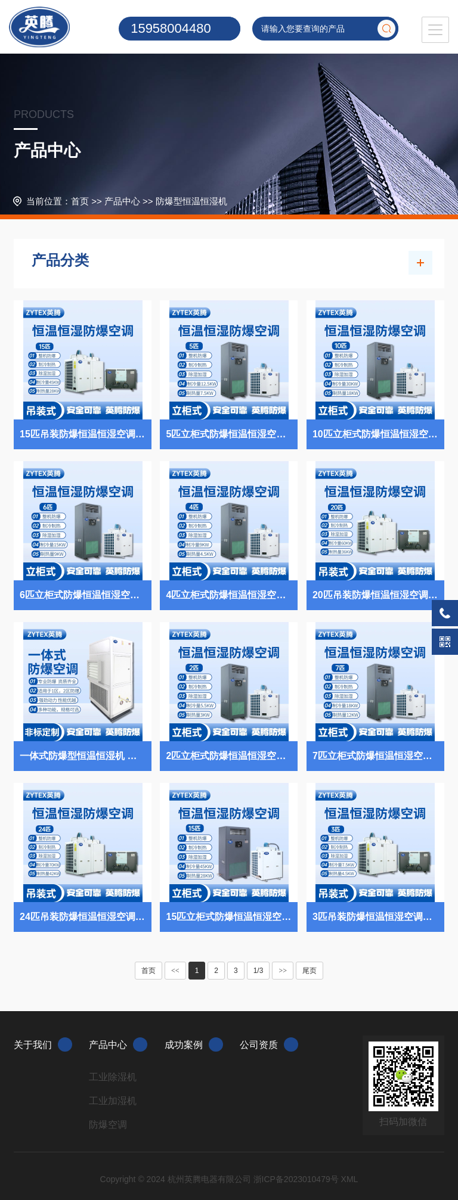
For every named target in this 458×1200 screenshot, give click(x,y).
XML (349, 1179)
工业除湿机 (113, 1077)
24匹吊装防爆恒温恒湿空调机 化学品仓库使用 (85, 917)
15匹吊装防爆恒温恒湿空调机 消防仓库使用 (85, 434)
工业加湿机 (113, 1101)
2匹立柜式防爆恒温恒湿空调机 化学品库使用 (232, 756)
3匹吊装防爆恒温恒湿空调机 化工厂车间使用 (378, 917)
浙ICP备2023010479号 (296, 1179)
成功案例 (194, 1044)
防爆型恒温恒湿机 (191, 201)
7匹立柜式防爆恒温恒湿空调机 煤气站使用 (378, 756)
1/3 (258, 970)
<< (175, 970)
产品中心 (122, 201)
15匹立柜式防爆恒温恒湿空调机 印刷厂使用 (232, 917)
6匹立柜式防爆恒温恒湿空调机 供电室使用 (85, 595)
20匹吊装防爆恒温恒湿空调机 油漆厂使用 (378, 595)
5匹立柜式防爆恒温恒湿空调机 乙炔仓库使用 (232, 434)
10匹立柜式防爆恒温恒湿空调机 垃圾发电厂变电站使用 (378, 434)
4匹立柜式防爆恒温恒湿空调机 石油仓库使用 (232, 595)
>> (282, 970)
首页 (80, 201)
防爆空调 (108, 1125)
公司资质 (269, 1044)
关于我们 (43, 1044)
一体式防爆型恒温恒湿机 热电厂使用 (85, 756)
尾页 (309, 970)
